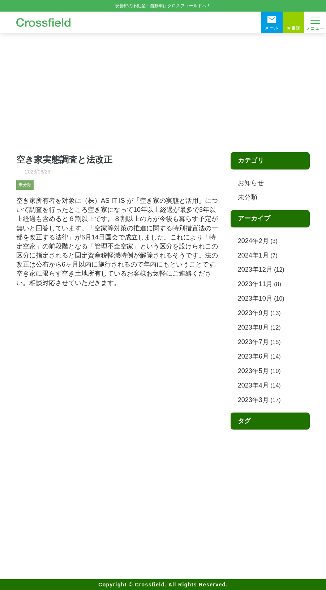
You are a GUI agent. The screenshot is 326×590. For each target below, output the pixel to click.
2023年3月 (253, 399)
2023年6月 (253, 356)
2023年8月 (253, 327)
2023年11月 (255, 284)
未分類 (24, 185)
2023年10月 (255, 298)
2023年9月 (253, 313)
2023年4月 (253, 385)
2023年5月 (253, 370)
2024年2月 (253, 240)
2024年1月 (253, 255)
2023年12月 (255, 269)
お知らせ (251, 183)
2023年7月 (253, 342)
